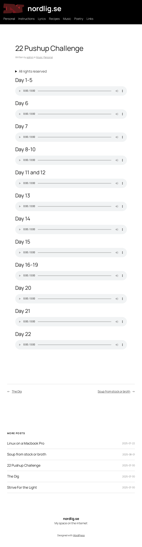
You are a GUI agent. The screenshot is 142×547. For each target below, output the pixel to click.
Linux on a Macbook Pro (25, 443)
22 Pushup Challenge (24, 465)
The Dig (17, 391)
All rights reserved (33, 71)
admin (30, 57)
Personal (48, 57)
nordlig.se (44, 8)
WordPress (79, 535)
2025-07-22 (128, 443)
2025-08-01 (128, 454)
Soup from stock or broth (114, 391)
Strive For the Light (22, 487)
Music (39, 57)
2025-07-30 (128, 465)
